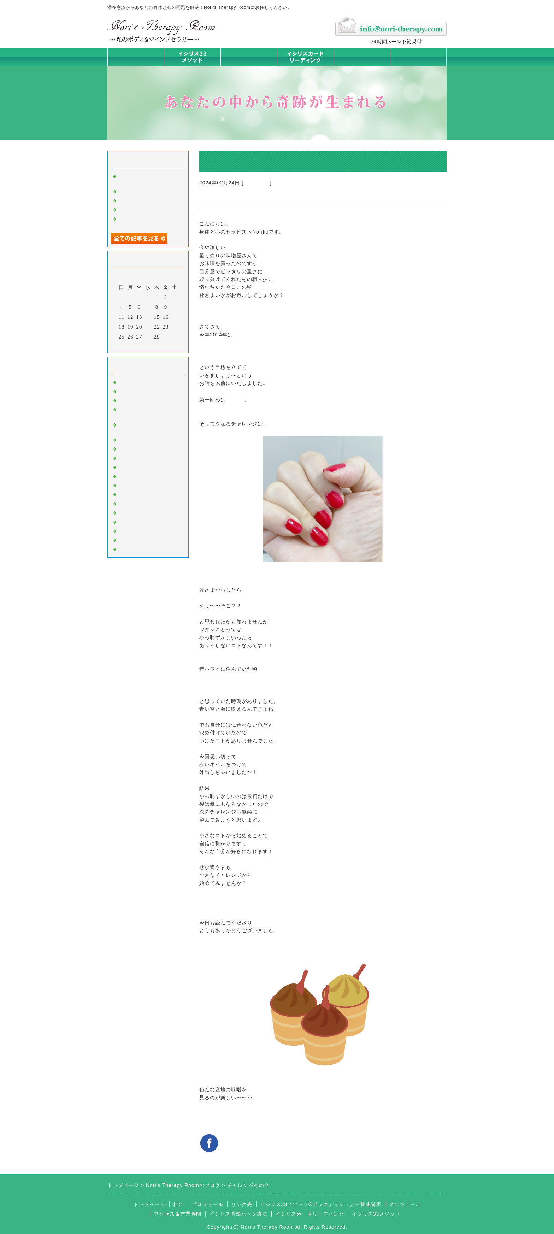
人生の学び (132, 493)
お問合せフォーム (418, 57)
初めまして (132, 381)
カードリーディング (143, 466)
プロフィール (207, 1204)
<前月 (133, 346)
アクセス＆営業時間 (177, 1214)
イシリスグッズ (138, 530)
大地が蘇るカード (140, 475)
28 (148, 337)
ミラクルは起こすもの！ (149, 191)
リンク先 (241, 1204)
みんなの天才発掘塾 (143, 457)
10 (175, 307)
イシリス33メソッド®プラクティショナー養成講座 (321, 1204)
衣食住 (126, 503)
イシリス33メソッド (376, 1214)
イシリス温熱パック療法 (149, 439)
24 (175, 327)
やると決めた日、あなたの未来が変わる (149, 221)
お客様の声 (132, 512)
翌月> (162, 346)
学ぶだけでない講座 (143, 200)
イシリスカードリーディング (309, 1214)
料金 (361, 57)
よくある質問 (135, 548)
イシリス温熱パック (248, 66)
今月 (148, 346)
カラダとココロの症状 (146, 448)
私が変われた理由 (140, 209)
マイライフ (256, 183)
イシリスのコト (138, 391)
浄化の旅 (129, 539)
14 (148, 317)
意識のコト (132, 400)
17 (175, 317)
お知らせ (129, 485)
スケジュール (405, 1204)
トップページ (136, 57)
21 (148, 327)
